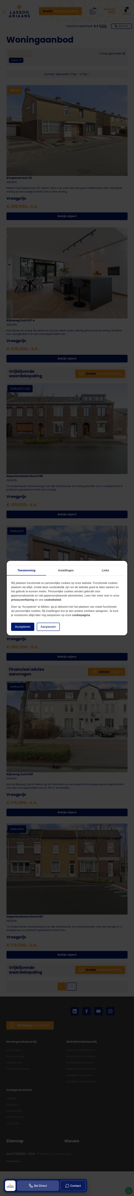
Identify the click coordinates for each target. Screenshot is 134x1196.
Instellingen (66, 570)
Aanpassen (48, 626)
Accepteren (22, 626)
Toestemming (26, 570)
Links (105, 570)
